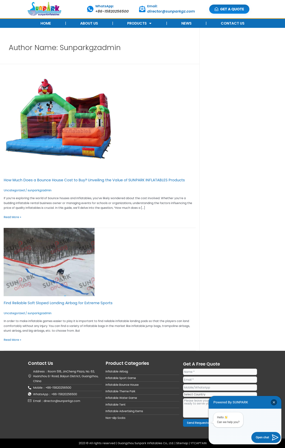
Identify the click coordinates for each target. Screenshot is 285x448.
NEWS (186, 23)
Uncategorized (14, 190)
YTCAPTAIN (198, 443)
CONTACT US (232, 23)
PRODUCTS (139, 23)
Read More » (12, 217)
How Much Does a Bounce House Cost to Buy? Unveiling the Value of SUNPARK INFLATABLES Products (94, 180)
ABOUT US (89, 23)
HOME (46, 23)
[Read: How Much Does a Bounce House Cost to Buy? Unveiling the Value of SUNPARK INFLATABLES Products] (58, 118)
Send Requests (198, 423)
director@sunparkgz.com (171, 11)
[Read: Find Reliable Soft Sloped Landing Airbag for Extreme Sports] (49, 262)
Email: (152, 6)
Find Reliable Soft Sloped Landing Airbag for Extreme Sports (58, 302)
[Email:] (142, 9)
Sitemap (182, 443)
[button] (274, 402)
